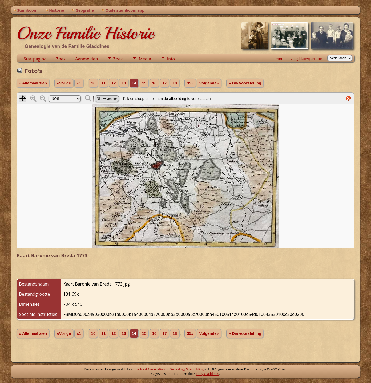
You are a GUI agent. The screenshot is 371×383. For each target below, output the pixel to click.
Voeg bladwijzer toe (306, 58)
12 (113, 83)
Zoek (61, 59)
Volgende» (209, 83)
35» (190, 83)
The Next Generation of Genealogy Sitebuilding (169, 369)
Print (278, 58)
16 (154, 83)
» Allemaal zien (33, 83)
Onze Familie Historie (85, 33)
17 (164, 83)
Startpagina (34, 59)
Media (145, 59)
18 (174, 83)
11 (103, 83)
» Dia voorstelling (245, 83)
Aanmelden (86, 59)
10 (93, 83)
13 (124, 83)
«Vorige (64, 83)
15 (144, 83)
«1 (79, 83)
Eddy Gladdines (207, 374)
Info (171, 59)
